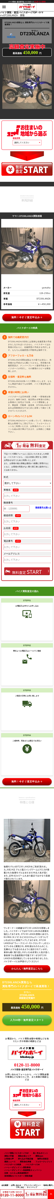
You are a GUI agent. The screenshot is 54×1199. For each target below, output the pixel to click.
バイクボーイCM (32, 1164)
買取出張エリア (24, 1156)
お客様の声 (9, 1159)
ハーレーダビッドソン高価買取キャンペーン (23, 1170)
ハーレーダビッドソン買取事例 (17, 1167)
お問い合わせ (16, 1185)
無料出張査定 (43, 1159)
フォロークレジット (43, 1162)
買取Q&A (39, 1156)
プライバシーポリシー (32, 1185)
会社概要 (4, 1185)
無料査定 (27, 572)
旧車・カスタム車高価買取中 (16, 1173)
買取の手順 (9, 1156)
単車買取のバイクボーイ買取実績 (18, 1176)
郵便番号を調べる (43, 507)
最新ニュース (10, 1162)
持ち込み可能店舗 (25, 1159)
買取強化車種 (25, 1162)
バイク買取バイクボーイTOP (16, 1153)
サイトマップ (32, 1187)
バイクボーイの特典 (12, 1164)
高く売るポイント (40, 1153)
